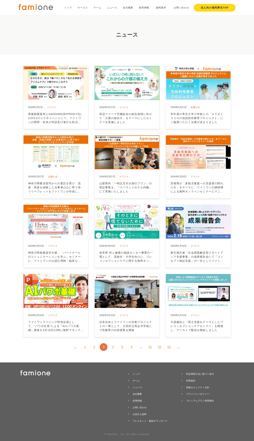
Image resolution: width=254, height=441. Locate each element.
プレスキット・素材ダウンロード (150, 421)
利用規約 (190, 380)
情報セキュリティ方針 (197, 387)
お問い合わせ (181, 7)
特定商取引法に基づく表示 (200, 374)
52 (159, 347)
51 (150, 347)
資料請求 (161, 7)
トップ (68, 7)
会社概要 (128, 7)
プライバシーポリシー (197, 394)
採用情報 (144, 7)
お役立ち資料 (140, 414)
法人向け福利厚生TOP (215, 7)
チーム (97, 7)
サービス (83, 7)
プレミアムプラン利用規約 (200, 400)
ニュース (112, 7)
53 (169, 347)
